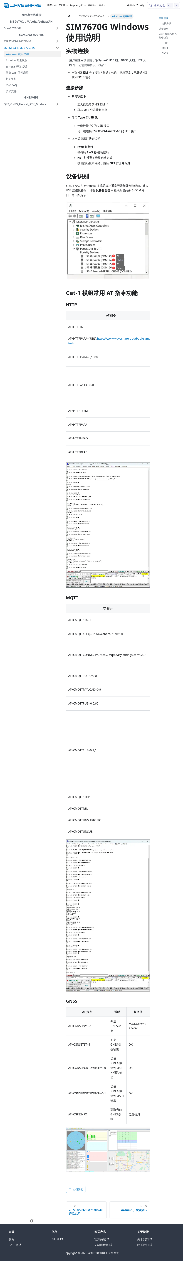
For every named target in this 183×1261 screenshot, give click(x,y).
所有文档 (51, 5)
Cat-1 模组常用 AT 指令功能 (168, 35)
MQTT (165, 48)
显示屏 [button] (91, 5)
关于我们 (144, 1239)
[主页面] (69, 16)
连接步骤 (166, 23)
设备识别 (163, 28)
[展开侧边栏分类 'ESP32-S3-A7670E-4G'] (57, 41)
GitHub (132, 5)
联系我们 (144, 1245)
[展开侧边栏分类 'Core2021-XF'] (57, 28)
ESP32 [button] (62, 5)
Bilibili (57, 1239)
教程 (11, 1239)
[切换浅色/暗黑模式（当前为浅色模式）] (142, 5)
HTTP (164, 42)
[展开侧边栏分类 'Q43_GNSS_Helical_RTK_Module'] (57, 104)
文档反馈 (76, 1189)
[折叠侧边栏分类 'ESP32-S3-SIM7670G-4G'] (57, 48)
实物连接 (163, 18)
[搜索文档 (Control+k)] (163, 5)
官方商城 (101, 1239)
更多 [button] (101, 5)
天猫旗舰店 (103, 1245)
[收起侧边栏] (31, 1220)
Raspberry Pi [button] (76, 5)
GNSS (165, 53)
